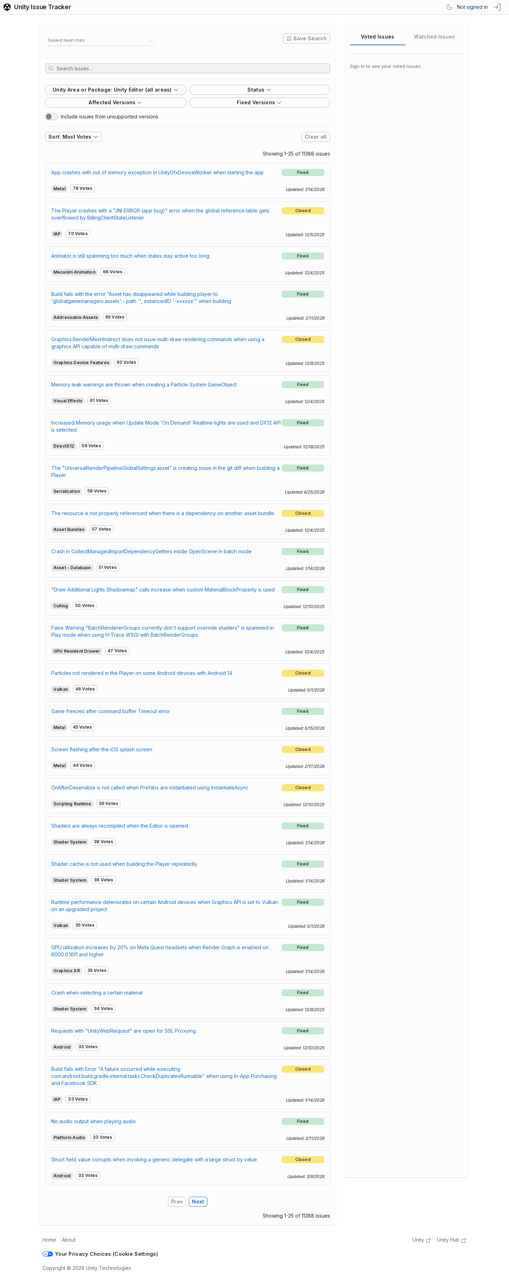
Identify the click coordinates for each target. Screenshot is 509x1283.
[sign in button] (498, 7)
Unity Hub (452, 1240)
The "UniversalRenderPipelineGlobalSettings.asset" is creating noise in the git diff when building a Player (165, 471)
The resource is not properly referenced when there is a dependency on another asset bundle (162, 513)
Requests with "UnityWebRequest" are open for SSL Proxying (123, 1031)
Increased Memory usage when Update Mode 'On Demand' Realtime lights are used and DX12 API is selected (166, 426)
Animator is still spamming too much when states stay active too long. (130, 256)
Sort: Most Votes (73, 137)
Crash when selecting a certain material (96, 993)
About (69, 1240)
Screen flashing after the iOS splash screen (101, 749)
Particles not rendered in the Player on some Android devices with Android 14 (141, 673)
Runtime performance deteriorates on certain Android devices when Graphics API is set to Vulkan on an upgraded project (164, 905)
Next (198, 1202)
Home (49, 1240)
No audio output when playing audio (93, 1121)
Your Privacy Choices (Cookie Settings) (100, 1254)
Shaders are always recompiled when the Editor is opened (119, 826)
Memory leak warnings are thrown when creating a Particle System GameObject (144, 384)
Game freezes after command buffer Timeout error (110, 711)
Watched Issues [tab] (434, 37)
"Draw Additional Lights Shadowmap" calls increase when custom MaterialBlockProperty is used (163, 590)
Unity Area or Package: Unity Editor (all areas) (116, 90)
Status (259, 90)
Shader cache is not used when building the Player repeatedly (124, 864)
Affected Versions (115, 102)
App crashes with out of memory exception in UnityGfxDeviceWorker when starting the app (157, 172)
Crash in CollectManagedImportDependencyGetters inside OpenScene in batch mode (151, 551)
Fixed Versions (259, 102)
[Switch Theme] (449, 7)
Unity (422, 1240)
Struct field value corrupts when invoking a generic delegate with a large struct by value (154, 1159)
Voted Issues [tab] (377, 37)
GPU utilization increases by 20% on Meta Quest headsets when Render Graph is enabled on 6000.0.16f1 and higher (160, 950)
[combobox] (101, 41)
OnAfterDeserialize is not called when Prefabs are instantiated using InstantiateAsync (149, 788)
